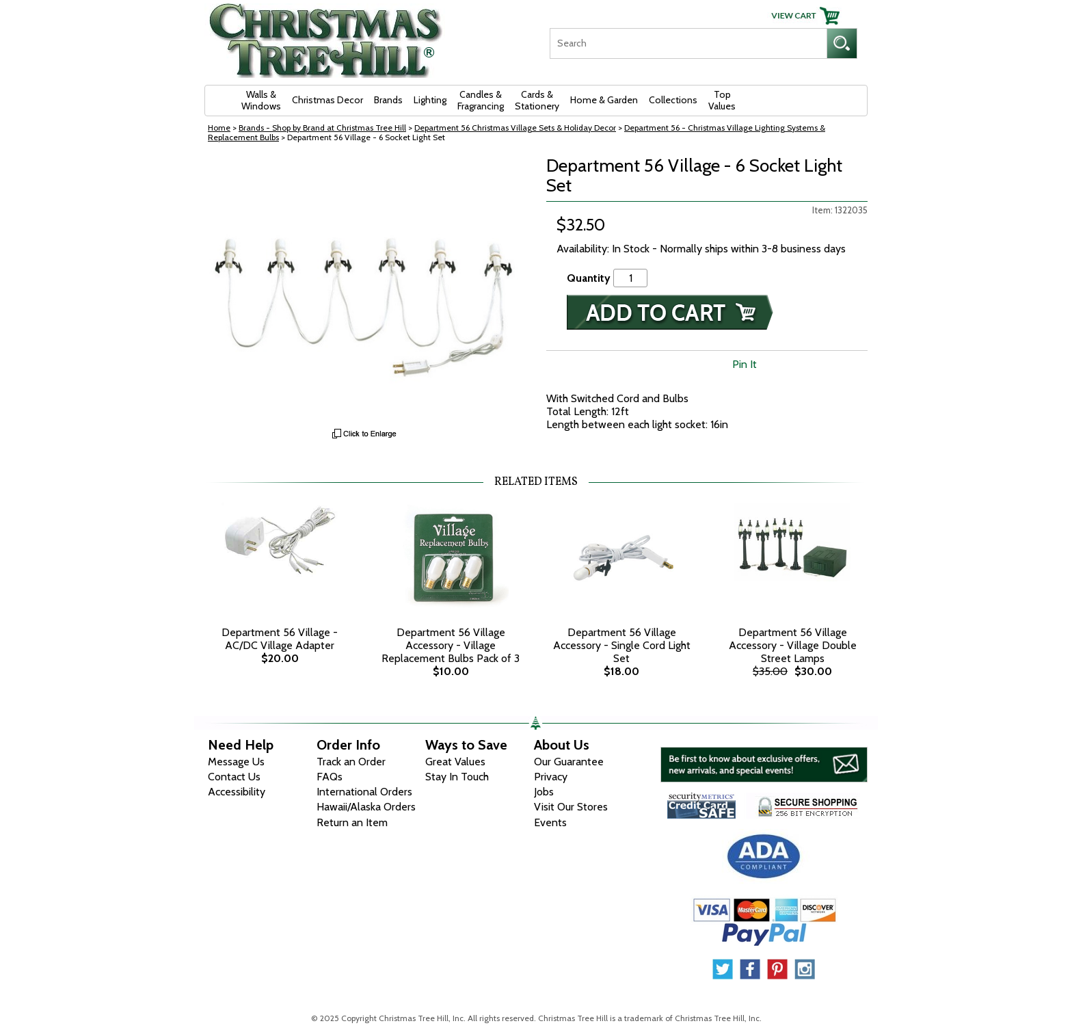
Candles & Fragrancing (480, 100)
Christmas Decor (327, 100)
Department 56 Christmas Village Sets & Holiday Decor (515, 127)
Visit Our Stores (571, 806)
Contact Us (234, 776)
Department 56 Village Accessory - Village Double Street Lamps (793, 645)
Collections (673, 100)
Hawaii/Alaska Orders (366, 806)
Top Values (722, 100)
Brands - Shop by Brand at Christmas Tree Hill (322, 127)
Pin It (744, 364)
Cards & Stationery (537, 100)
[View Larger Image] (365, 288)
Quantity (589, 278)
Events (550, 822)
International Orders (364, 791)
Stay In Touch (457, 776)
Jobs (544, 791)
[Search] (688, 43)
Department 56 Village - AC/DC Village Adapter (280, 639)
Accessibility (236, 791)
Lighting (430, 100)
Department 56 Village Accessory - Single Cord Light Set (622, 645)
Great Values (455, 761)
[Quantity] (630, 278)
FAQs (330, 776)
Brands (388, 100)
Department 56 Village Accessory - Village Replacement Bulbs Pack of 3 (450, 645)
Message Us (236, 761)
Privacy (550, 776)
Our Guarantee (569, 761)
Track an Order (351, 761)
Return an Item (352, 822)
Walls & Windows (261, 100)
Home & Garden (604, 100)
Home (219, 127)
